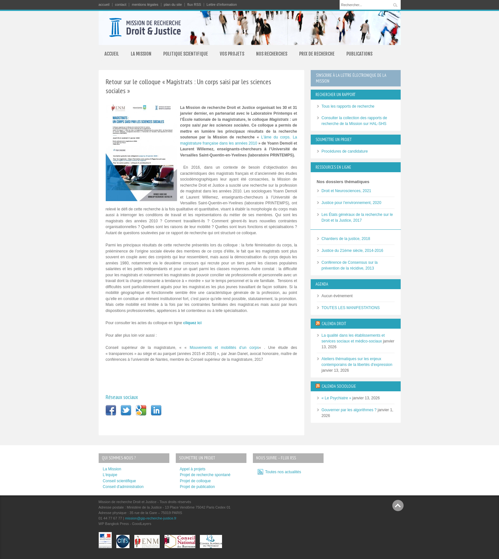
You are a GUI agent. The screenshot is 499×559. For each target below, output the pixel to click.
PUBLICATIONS (359, 54)
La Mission (112, 469)
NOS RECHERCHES (271, 54)
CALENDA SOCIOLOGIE (339, 386)
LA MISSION (141, 54)
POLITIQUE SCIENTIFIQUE (185, 54)
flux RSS (194, 4)
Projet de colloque (195, 481)
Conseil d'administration (123, 486)
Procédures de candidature (345, 151)
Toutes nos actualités (282, 472)
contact (120, 4)
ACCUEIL (111, 54)
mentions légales (145, 4)
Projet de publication (197, 486)
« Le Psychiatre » (337, 398)
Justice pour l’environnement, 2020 (351, 202)
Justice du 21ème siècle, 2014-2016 (352, 250)
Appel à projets (192, 469)
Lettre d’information (222, 4)
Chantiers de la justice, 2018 (346, 238)
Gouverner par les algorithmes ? (349, 410)
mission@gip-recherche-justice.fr (150, 518)
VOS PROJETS (232, 54)
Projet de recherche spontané (205, 475)
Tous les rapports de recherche (348, 106)
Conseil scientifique (119, 481)
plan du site (173, 4)
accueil (104, 4)
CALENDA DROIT (334, 323)
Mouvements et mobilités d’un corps (224, 347)
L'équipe (110, 475)
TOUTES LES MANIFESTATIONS (351, 308)
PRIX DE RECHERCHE (316, 54)
